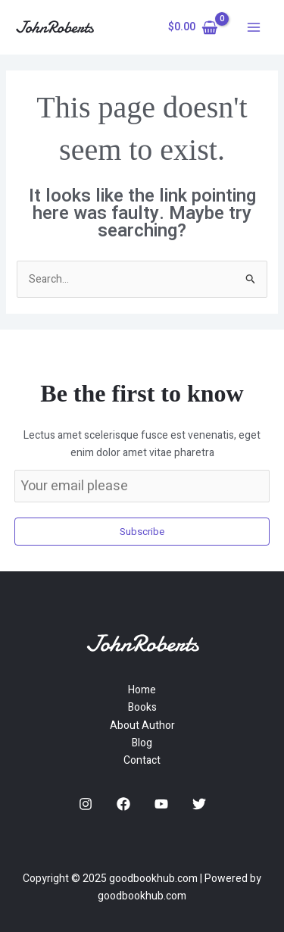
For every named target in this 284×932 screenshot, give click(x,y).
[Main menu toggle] (254, 27)
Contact (142, 760)
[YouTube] (161, 804)
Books (142, 707)
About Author (142, 725)
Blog (142, 743)
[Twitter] (199, 804)
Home (142, 690)
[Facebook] (123, 804)
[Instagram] (85, 804)
